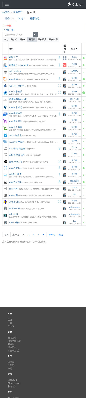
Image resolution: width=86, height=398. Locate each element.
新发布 (23, 39)
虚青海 (74, 201)
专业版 (11, 326)
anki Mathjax (15, 71)
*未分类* (8, 30)
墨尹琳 (74, 78)
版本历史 (12, 347)
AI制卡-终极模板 (17, 155)
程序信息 (35, 18)
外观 (10, 368)
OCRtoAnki (14, 208)
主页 (10, 319)
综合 (6, 39)
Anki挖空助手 (15, 168)
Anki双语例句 (15, 182)
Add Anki (13, 214)
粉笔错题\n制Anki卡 (18, 65)
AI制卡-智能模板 (17, 148)
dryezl (74, 187)
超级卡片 (13, 56)
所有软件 (18, 12)
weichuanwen (74, 207)
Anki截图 (13, 195)
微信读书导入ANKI (18, 99)
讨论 (21, 18)
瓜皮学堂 (13, 350)
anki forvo (14, 188)
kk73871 (74, 71)
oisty (74, 194)
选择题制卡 (14, 201)
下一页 (51, 234)
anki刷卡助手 (15, 173)
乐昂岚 (74, 64)
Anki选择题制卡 (16, 85)
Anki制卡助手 (15, 91)
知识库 (11, 344)
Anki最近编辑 (15, 127)
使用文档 (12, 337)
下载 (10, 322)
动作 (9, 18)
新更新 (32, 39)
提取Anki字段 (15, 161)
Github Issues (14, 383)
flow (74, 221)
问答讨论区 (13, 380)
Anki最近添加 (15, 121)
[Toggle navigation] (6, 4)
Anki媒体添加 (15, 113)
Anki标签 (13, 79)
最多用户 (42, 39)
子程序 (11, 365)
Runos (74, 147)
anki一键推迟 (15, 135)
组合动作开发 (14, 340)
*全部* (7, 25)
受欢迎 (14, 39)
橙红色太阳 (74, 99)
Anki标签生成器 (16, 141)
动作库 (6, 12)
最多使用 (53, 39)
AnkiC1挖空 (14, 222)
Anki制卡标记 (15, 107)
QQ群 (12, 386)
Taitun (74, 57)
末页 (61, 234)
